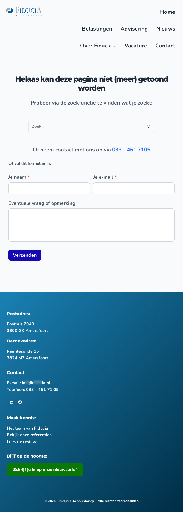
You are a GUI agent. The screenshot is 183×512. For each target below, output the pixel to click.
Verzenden (25, 255)
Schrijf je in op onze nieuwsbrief (45, 470)
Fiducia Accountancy (76, 501)
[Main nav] (114, 45)
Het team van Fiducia (27, 428)
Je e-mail (105, 177)
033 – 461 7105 (131, 149)
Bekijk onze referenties (29, 435)
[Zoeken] (148, 126)
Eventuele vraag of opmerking (41, 203)
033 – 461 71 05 (42, 389)
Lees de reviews (22, 442)
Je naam (19, 177)
